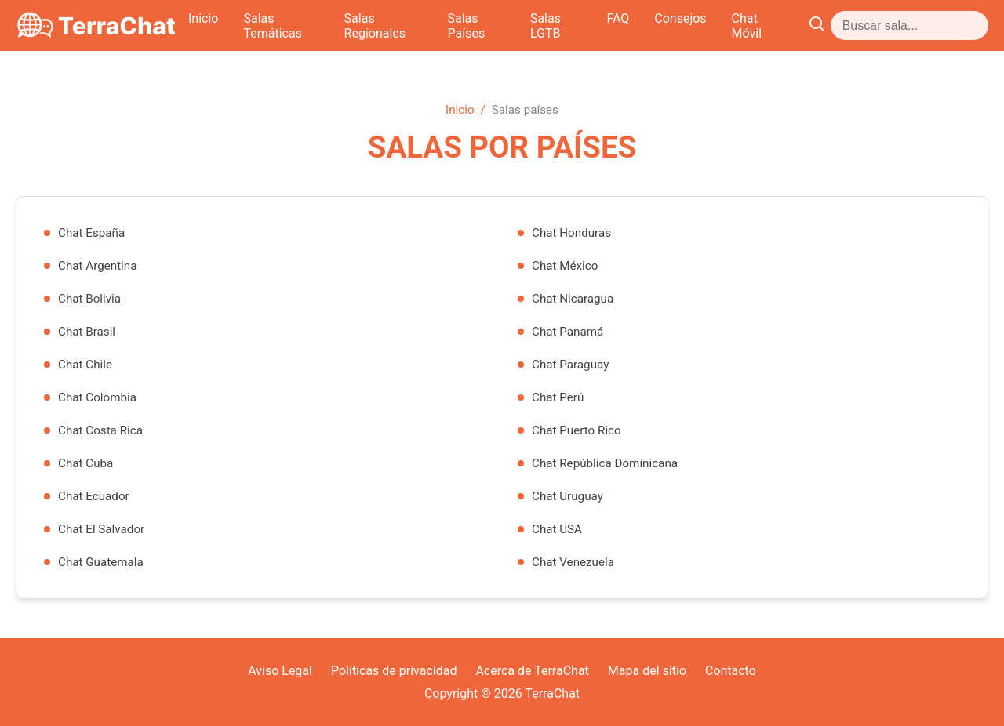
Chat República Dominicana (605, 463)
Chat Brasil (86, 332)
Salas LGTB (696, 25)
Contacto (730, 670)
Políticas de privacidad (394, 670)
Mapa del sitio (647, 670)
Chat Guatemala (101, 562)
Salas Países (602, 25)
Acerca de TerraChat (531, 670)
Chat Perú (558, 397)
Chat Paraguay (570, 365)
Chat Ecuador (93, 496)
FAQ (763, 25)
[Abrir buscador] (975, 25)
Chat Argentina (97, 266)
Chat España (91, 233)
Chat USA (557, 529)
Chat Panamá (567, 332)
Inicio (289, 25)
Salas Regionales (494, 25)
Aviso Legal (280, 670)
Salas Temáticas (375, 25)
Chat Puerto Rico (576, 430)
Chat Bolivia (89, 299)
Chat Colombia (97, 397)
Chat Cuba (85, 463)
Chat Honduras (571, 233)
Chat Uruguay (567, 496)
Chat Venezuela (573, 562)
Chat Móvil (907, 25)
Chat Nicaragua (572, 299)
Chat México (565, 266)
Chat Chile (85, 365)
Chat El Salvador (101, 529)
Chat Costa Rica (100, 430)
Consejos (826, 25)
